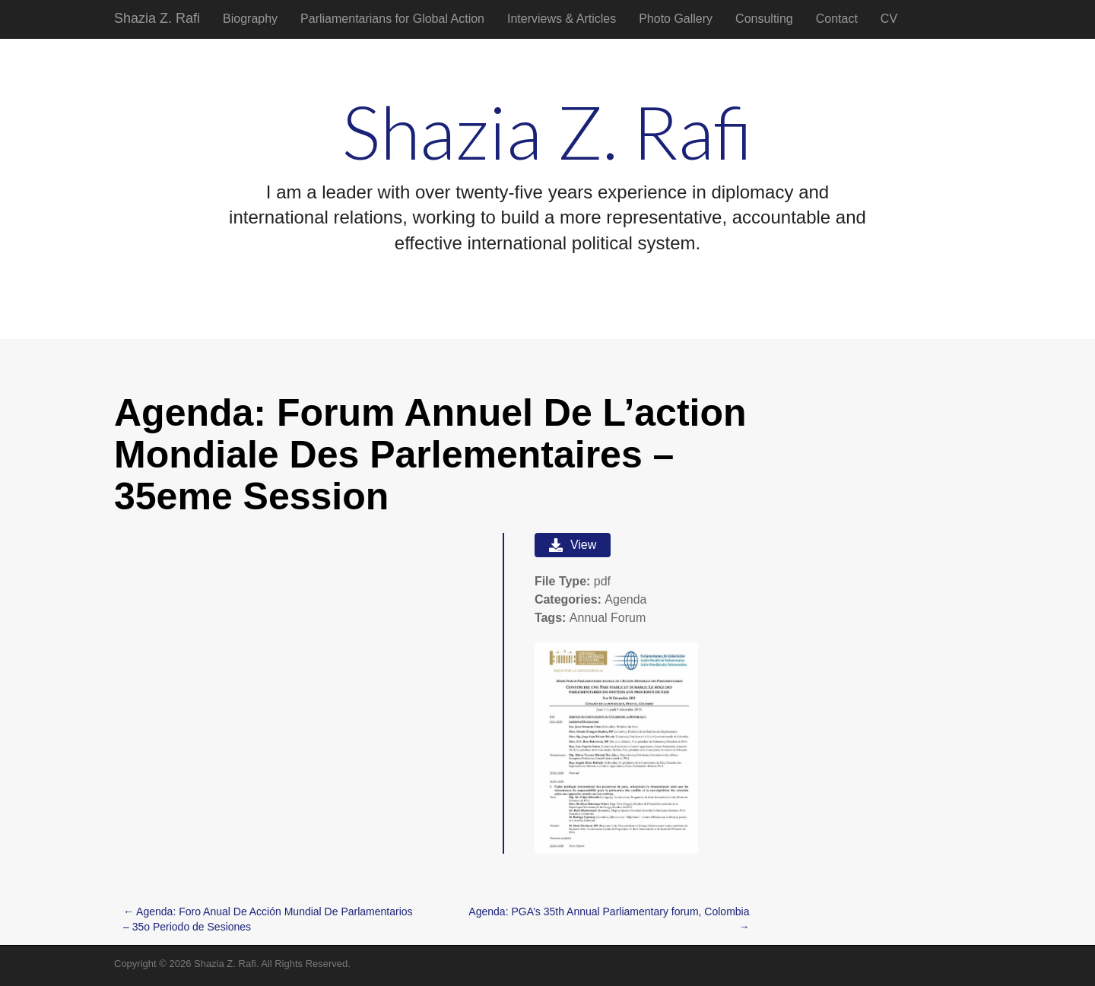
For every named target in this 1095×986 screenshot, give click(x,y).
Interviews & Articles (561, 18)
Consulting (764, 18)
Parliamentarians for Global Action (392, 18)
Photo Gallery (676, 18)
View (572, 545)
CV (889, 18)
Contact (837, 18)
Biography (250, 18)
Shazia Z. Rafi (157, 18)
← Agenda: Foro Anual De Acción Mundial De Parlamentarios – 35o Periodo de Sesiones (268, 919)
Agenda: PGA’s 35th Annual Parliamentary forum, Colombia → (608, 919)
